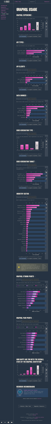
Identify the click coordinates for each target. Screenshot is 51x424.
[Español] (32, 1)
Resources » (39, 406)
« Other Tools (25, 406)
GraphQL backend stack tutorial (30, 390)
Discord (36, 418)
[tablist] (46, 25)
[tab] (46, 20)
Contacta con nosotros (39, 417)
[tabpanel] (32, 27)
